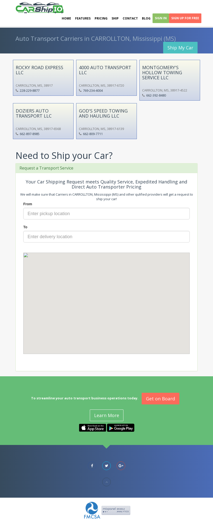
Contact (130, 18)
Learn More (106, 415)
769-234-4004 (93, 90)
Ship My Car (180, 48)
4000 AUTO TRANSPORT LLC (105, 70)
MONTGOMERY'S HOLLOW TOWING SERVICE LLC (162, 72)
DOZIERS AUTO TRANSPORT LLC (34, 113)
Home (66, 18)
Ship (115, 18)
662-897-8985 (29, 134)
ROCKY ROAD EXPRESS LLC (39, 70)
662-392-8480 (156, 95)
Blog (146, 18)
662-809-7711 (93, 134)
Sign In (161, 18)
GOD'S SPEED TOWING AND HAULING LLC (103, 113)
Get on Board (160, 399)
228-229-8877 (29, 90)
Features (83, 18)
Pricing (101, 18)
